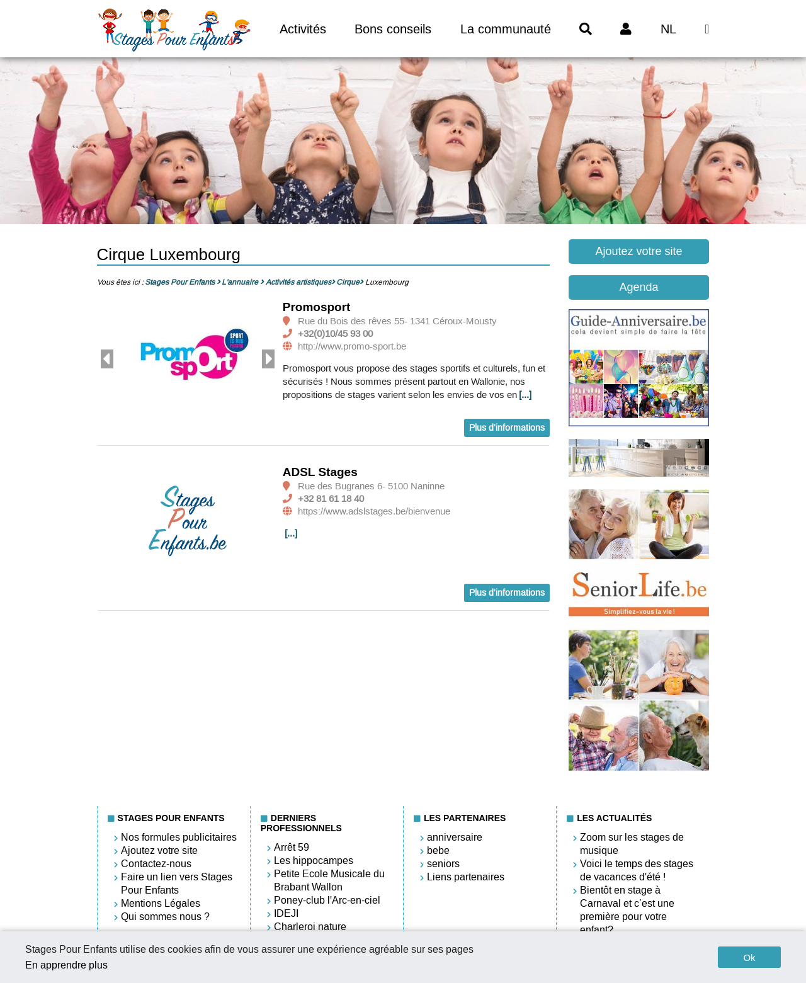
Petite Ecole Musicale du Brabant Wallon (329, 880)
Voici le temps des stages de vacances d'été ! (636, 870)
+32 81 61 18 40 (331, 498)
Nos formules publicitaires (179, 837)
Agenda (638, 287)
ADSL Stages (320, 472)
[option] (187, 359)
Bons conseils (393, 29)
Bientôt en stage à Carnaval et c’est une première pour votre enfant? (627, 910)
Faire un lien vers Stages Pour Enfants (176, 883)
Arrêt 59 (291, 847)
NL (668, 29)
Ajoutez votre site (638, 251)
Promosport (317, 307)
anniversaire (454, 837)
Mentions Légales (160, 903)
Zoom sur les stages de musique (632, 844)
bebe (438, 850)
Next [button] (268, 359)
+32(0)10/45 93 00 (335, 333)
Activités (303, 29)
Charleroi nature (310, 926)
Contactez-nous (156, 863)
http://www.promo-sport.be (352, 346)
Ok (749, 957)
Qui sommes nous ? (165, 916)
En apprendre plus (66, 965)
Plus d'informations (507, 428)
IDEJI (286, 913)
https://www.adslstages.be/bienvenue (374, 511)
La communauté (505, 29)
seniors (443, 863)
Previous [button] (107, 359)
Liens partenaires (465, 877)
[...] (525, 395)
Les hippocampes (313, 860)
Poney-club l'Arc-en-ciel (327, 900)
